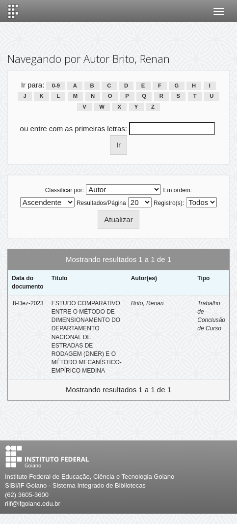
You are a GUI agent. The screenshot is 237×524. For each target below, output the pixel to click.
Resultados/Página (101, 203)
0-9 (56, 85)
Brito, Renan (147, 303)
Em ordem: (177, 190)
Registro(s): (169, 203)
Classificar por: (64, 190)
